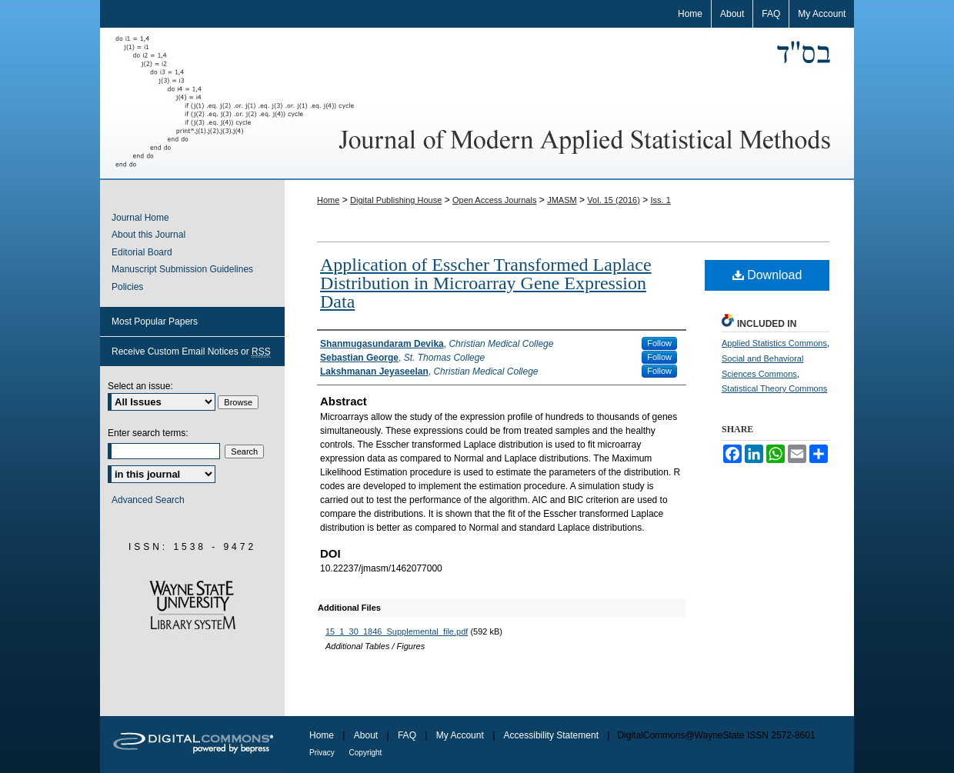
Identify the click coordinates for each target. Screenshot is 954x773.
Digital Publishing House (396, 200)
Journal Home (140, 217)
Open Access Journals (494, 200)
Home (328, 200)
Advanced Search (148, 500)
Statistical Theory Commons (774, 388)
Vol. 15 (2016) (613, 200)
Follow (659, 343)
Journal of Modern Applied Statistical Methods (477, 104)
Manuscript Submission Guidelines (182, 269)
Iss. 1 (661, 200)
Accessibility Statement (553, 735)
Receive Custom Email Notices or (191, 352)
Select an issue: (140, 386)
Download (767, 275)
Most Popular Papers (155, 321)
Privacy (323, 752)
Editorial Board (142, 252)
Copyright (365, 752)
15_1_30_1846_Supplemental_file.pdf (396, 631)
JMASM (562, 200)
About (367, 735)
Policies (127, 287)
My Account (461, 735)
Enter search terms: (148, 433)
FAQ (408, 735)
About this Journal (148, 234)
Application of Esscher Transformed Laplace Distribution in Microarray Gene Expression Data (486, 283)
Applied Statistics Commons (774, 343)
